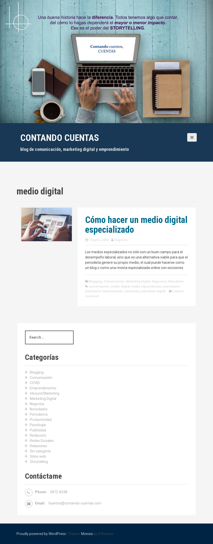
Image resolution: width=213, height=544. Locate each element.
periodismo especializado (104, 291)
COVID (35, 383)
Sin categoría (40, 451)
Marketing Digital (138, 281)
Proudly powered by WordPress (41, 534)
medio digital (120, 286)
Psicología (38, 425)
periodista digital (153, 291)
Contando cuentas (59, 138)
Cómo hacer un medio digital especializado (136, 225)
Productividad (41, 420)
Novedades (39, 409)
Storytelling (39, 462)
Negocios (159, 281)
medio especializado (146, 286)
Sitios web (38, 456)
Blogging (95, 281)
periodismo (171, 286)
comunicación (99, 286)
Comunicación (114, 281)
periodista (132, 291)
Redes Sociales (42, 441)
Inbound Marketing (44, 393)
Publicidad (38, 430)
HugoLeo (121, 240)
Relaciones (38, 446)
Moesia (87, 534)
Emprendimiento (43, 388)
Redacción (38, 435)
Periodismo (176, 281)
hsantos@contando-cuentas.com (75, 503)
